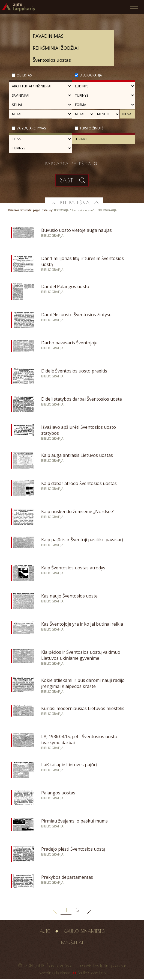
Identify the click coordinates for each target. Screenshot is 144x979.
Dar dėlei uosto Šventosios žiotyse (76, 315)
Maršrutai (72, 942)
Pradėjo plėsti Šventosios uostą (73, 849)
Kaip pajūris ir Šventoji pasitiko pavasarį (82, 540)
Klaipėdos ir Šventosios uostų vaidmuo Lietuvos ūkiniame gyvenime (80, 655)
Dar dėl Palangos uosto (65, 286)
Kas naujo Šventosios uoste (69, 596)
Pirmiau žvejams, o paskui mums (74, 821)
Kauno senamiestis (84, 931)
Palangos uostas (58, 793)
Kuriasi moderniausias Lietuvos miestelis (82, 708)
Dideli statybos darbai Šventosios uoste (81, 399)
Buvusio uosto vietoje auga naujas (76, 230)
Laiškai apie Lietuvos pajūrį (69, 765)
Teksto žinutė (92, 128)
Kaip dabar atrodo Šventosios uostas (79, 483)
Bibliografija (91, 75)
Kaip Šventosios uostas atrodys (73, 568)
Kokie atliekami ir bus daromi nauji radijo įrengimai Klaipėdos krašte (83, 683)
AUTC (45, 931)
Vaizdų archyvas (31, 128)
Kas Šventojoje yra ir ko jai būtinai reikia (82, 624)
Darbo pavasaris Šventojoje (69, 343)
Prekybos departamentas (67, 877)
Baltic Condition (92, 972)
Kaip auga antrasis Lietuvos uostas (77, 455)
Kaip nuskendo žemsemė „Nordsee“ (78, 511)
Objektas (24, 75)
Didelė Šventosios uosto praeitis (74, 371)
